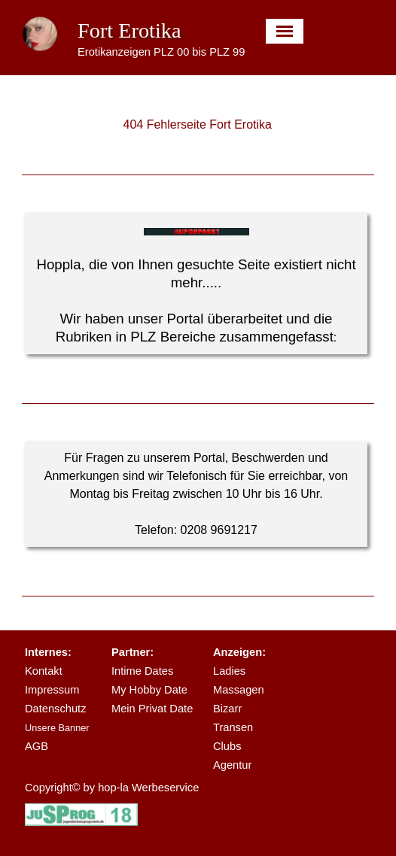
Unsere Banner (57, 727)
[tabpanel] (196, 283)
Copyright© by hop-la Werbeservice (112, 788)
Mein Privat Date (152, 709)
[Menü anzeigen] (285, 31)
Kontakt (43, 671)
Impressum (52, 690)
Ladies (229, 671)
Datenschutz (55, 709)
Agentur (232, 765)
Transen (233, 727)
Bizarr (227, 709)
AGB (36, 746)
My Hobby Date (149, 690)
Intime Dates (142, 671)
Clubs (227, 746)
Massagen (238, 690)
